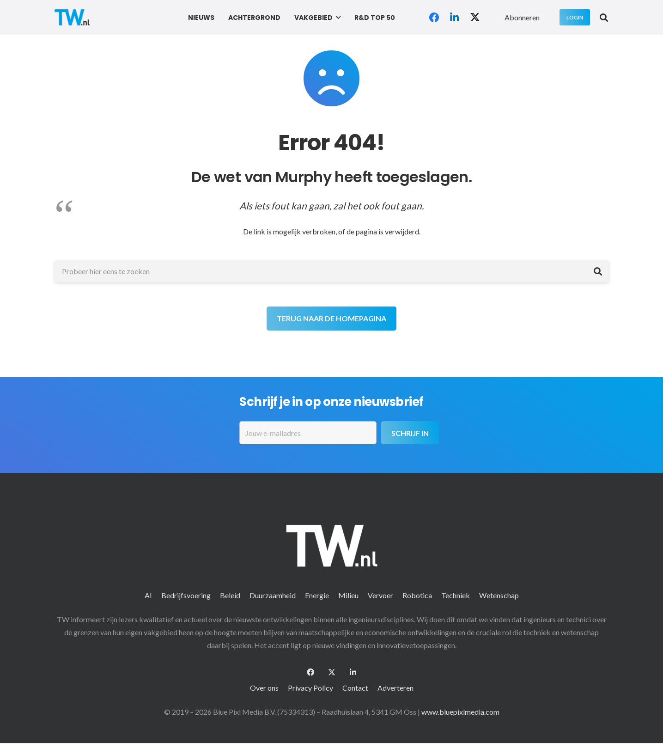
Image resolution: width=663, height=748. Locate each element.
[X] (475, 17)
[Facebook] (434, 17)
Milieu (348, 595)
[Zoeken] (598, 271)
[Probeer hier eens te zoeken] (332, 271)
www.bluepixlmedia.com (460, 711)
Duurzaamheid (272, 595)
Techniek (455, 595)
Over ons (264, 687)
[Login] (575, 17)
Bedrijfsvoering (186, 595)
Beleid (230, 595)
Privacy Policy (310, 687)
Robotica (417, 595)
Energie (317, 595)
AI (148, 595)
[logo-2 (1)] (72, 17)
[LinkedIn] (454, 17)
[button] (337, 17)
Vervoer (380, 595)
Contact (355, 687)
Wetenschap (499, 595)
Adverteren (395, 687)
